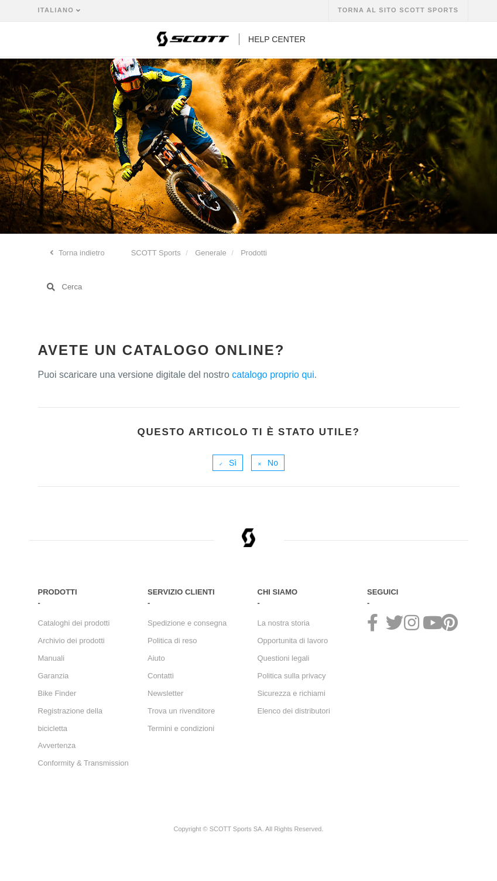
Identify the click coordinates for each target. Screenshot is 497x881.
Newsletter (165, 693)
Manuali (51, 658)
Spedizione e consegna (187, 623)
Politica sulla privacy (292, 675)
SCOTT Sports (156, 252)
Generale (210, 252)
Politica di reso (172, 640)
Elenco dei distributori (294, 710)
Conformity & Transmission (83, 763)
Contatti (161, 675)
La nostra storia (284, 623)
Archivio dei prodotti (71, 640)
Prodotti (254, 252)
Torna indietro (81, 252)
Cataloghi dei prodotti (74, 623)
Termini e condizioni (181, 728)
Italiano (57, 9)
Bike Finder (57, 693)
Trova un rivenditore (181, 710)
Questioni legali (284, 658)
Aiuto (156, 658)
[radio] (227, 463)
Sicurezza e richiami (291, 693)
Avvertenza (57, 745)
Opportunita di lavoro (293, 640)
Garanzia (53, 675)
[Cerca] (249, 287)
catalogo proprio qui (273, 375)
